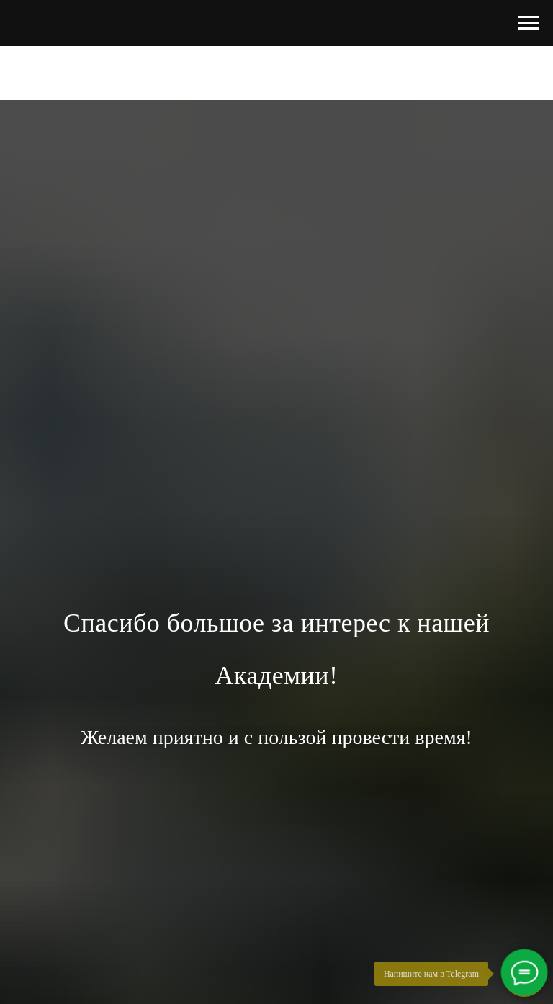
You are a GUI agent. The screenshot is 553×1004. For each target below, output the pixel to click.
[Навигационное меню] (528, 23)
